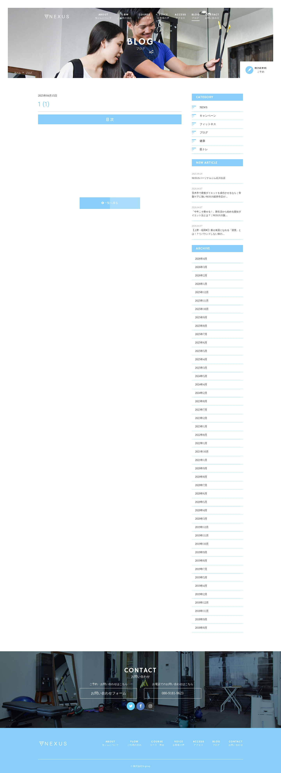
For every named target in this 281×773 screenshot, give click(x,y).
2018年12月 (202, 603)
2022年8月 (201, 435)
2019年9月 (201, 552)
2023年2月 (201, 418)
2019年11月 (201, 535)
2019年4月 (201, 586)
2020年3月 (201, 519)
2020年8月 (201, 477)
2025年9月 (201, 317)
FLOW (133, 16)
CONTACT (221, 16)
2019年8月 (201, 561)
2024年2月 (201, 393)
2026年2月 (201, 275)
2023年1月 (201, 426)
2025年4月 (201, 359)
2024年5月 (201, 376)
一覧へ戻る (109, 203)
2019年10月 (202, 544)
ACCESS (189, 16)
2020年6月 (201, 494)
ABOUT (112, 16)
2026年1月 (201, 284)
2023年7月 (201, 410)
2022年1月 (201, 443)
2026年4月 (201, 259)
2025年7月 (201, 334)
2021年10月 (202, 452)
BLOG (204, 16)
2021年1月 (201, 460)
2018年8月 (201, 628)
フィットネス (208, 124)
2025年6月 (201, 343)
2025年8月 (201, 326)
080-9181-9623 (172, 693)
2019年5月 (201, 577)
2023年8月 (201, 401)
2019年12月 (202, 527)
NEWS (203, 107)
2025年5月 (201, 351)
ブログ (29, 73)
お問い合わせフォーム (108, 693)
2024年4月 (201, 384)
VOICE (172, 16)
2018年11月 (201, 611)
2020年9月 (201, 468)
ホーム (17, 73)
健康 (202, 141)
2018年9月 (201, 619)
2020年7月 (201, 485)
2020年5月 (201, 502)
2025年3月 (201, 368)
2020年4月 (201, 510)
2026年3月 (201, 267)
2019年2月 (201, 594)
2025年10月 (202, 309)
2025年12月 (202, 292)
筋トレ (204, 149)
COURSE (153, 16)
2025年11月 (201, 301)
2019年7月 (201, 569)
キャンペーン (208, 116)
